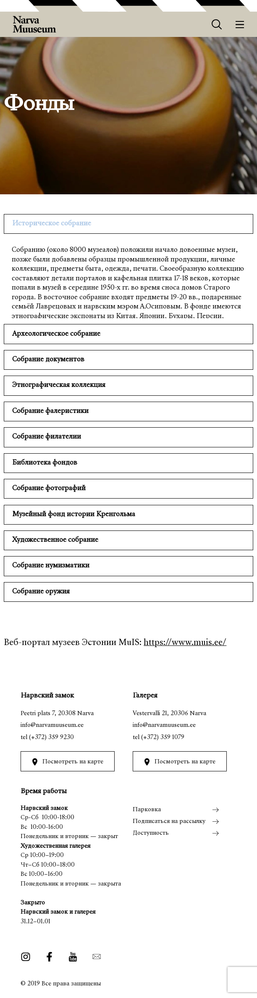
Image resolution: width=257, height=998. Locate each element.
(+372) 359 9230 (51, 737)
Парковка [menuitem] (147, 810)
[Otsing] (217, 24)
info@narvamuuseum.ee (52, 725)
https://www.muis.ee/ (185, 643)
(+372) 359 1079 (162, 737)
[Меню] (240, 24)
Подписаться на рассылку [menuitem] (169, 821)
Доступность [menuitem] (151, 833)
